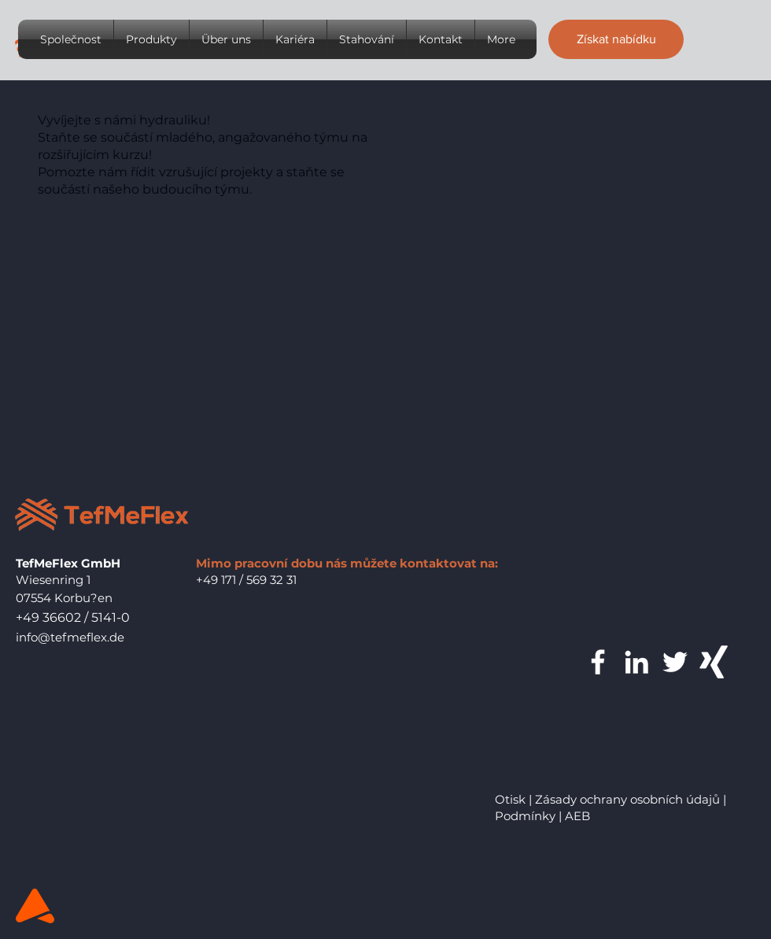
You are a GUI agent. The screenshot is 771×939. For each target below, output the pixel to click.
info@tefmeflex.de (70, 637)
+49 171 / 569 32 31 (246, 579)
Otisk (510, 799)
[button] (616, 39)
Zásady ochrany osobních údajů (627, 799)
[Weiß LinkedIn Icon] (636, 661)
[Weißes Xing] (713, 661)
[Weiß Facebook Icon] (597, 661)
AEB (577, 815)
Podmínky (525, 815)
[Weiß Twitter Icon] (675, 661)
